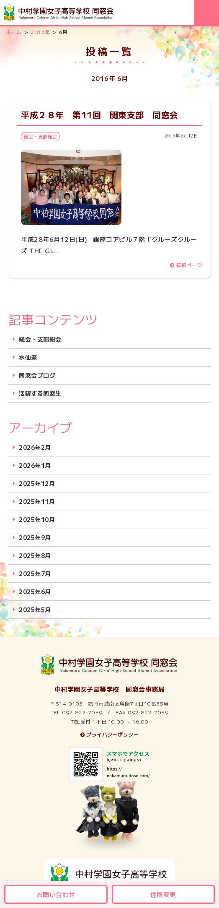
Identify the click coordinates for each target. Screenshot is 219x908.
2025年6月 (35, 592)
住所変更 (163, 894)
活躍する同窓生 (40, 393)
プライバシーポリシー (109, 734)
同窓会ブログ (37, 375)
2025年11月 (37, 502)
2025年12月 (37, 484)
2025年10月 (37, 520)
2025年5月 (35, 610)
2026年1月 (35, 466)
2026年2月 (35, 447)
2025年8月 (35, 556)
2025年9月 (35, 538)
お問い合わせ (55, 894)
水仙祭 (28, 357)
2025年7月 (35, 574)
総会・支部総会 (40, 339)
